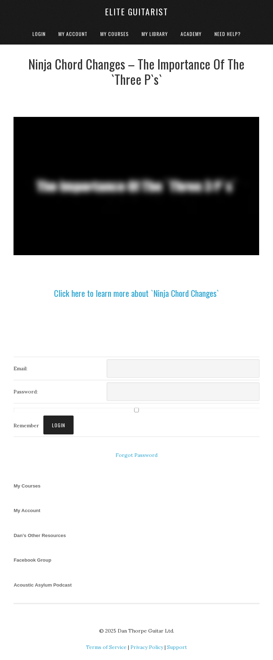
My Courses (27, 486)
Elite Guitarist (136, 11)
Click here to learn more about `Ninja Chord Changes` (136, 293)
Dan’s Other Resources (40, 535)
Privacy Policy (146, 647)
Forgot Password (136, 455)
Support (177, 647)
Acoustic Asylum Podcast (42, 585)
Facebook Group (32, 560)
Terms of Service (106, 647)
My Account (27, 510)
